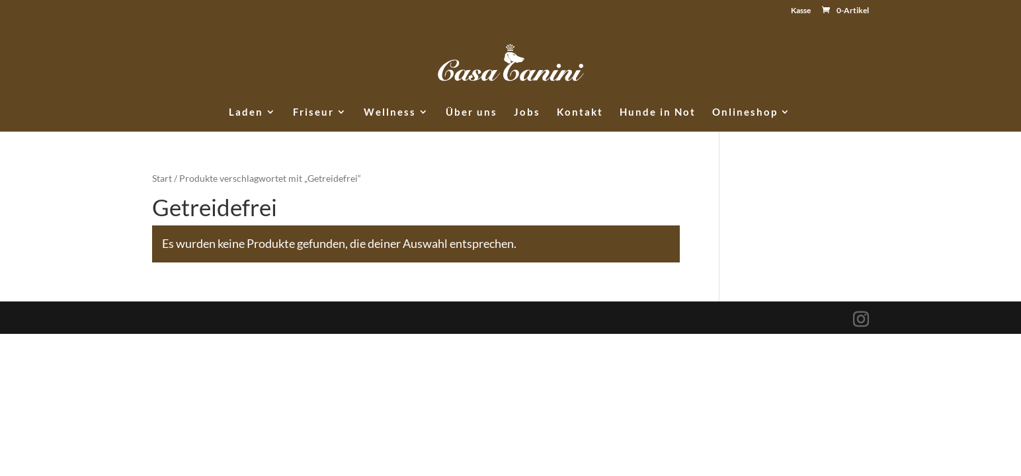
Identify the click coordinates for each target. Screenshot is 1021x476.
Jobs (527, 112)
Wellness (390, 112)
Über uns (471, 112)
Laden (246, 112)
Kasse (801, 11)
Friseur (313, 112)
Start (162, 178)
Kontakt (580, 112)
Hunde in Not (658, 112)
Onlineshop (745, 112)
